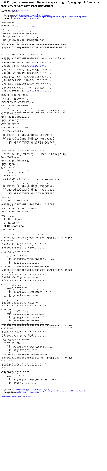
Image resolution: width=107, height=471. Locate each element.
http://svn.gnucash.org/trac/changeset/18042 (20, 28)
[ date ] (19, 18)
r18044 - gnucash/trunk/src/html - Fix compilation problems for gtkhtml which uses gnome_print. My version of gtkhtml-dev (50, 16)
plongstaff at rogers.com (37, 76)
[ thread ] (24, 18)
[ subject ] (31, 18)
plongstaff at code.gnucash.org (19, 10)
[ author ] (36, 18)
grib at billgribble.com (35, 74)
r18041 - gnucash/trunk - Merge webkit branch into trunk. (33, 15)
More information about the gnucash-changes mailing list (18, 469)
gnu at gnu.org (34, 104)
